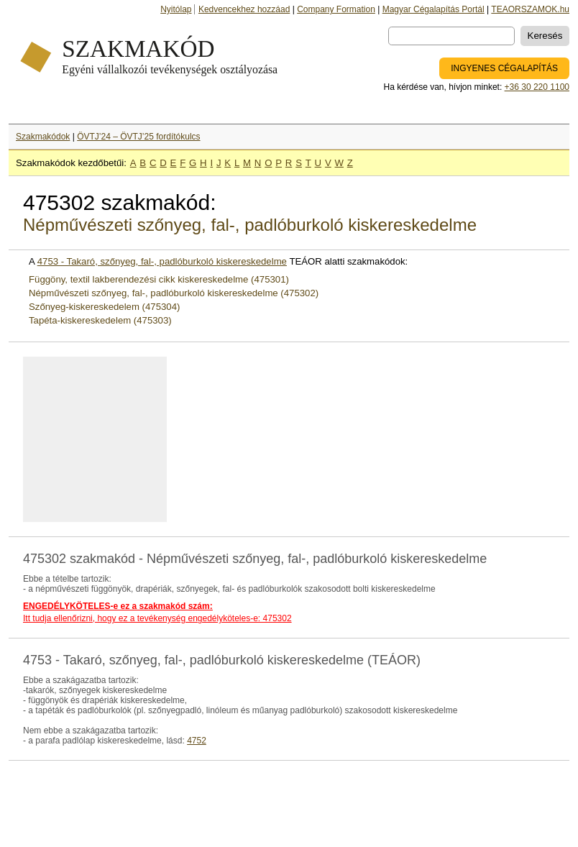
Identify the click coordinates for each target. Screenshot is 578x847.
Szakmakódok (43, 137)
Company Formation (336, 9)
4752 (196, 741)
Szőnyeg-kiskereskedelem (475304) (104, 306)
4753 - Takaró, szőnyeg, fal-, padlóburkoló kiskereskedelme (162, 261)
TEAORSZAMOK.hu (530, 9)
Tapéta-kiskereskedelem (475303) (100, 320)
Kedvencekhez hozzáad (244, 9)
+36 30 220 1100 (537, 87)
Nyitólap (175, 9)
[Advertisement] (106, 439)
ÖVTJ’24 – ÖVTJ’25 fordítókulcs (138, 137)
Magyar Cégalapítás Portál (433, 9)
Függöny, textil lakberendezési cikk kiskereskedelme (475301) (159, 279)
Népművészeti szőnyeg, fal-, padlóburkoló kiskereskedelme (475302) (173, 293)
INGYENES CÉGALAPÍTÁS (504, 68)
